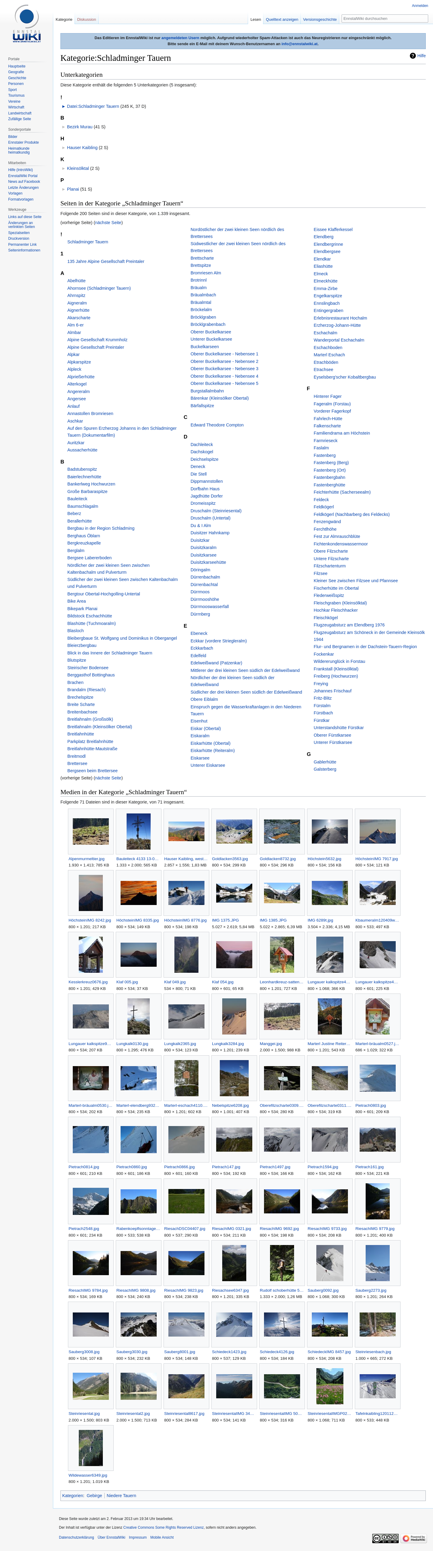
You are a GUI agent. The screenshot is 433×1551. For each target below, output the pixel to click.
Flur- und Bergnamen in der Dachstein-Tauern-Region (365, 646)
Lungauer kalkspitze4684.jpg (330, 982)
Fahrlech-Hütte (328, 418)
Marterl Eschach (329, 354)
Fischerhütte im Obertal (336, 588)
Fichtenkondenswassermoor (341, 543)
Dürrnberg (200, 614)
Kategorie (64, 19)
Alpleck (74, 369)
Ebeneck (199, 633)
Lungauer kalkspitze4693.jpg (377, 982)
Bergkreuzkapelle (84, 543)
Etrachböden (326, 362)
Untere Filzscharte (331, 558)
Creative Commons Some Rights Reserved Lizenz (163, 1527)
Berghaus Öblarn (83, 535)
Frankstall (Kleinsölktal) (336, 668)
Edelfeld (198, 655)
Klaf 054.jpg (222, 982)
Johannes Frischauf (333, 690)
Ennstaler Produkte (23, 142)
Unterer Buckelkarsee (211, 339)
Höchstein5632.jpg (324, 859)
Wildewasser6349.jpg (88, 1475)
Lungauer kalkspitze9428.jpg (91, 1043)
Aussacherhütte (82, 450)
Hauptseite (16, 66)
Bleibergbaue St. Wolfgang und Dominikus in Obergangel (122, 638)
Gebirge (94, 1495)
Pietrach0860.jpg (131, 1167)
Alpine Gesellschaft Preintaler (95, 347)
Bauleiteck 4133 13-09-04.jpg (138, 859)
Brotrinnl (199, 280)
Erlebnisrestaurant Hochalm (340, 318)
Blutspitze (76, 660)
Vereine (14, 101)
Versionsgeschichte (320, 19)
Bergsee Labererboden (89, 557)
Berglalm (75, 550)
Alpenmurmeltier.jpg (86, 859)
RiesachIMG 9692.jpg (279, 1228)
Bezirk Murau (80, 126)
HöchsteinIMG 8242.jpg (90, 920)
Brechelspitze (80, 697)
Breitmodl (76, 756)
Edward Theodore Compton (217, 425)
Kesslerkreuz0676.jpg (88, 982)
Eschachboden (328, 347)
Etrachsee (323, 369)
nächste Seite (108, 222)
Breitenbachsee (82, 712)
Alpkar (73, 354)
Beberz (74, 513)
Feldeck (321, 499)
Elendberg (323, 236)
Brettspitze (201, 265)
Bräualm (199, 287)
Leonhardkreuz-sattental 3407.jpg (282, 982)
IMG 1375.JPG (225, 920)
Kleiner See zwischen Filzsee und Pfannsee (356, 580)
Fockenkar (324, 654)
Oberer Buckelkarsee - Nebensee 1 (225, 353)
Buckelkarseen (205, 346)
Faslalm (321, 447)
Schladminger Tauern (87, 241)
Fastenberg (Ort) (329, 470)
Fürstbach (323, 712)
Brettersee (77, 763)
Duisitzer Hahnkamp (210, 532)
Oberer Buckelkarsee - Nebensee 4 (225, 376)
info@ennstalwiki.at (299, 44)
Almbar (74, 332)
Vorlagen (15, 193)
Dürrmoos (200, 591)
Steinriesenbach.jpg (373, 1352)
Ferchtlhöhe (325, 529)
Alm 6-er (75, 325)
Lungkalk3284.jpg (228, 1043)
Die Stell (199, 474)
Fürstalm (322, 705)
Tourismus (16, 95)
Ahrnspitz (76, 295)
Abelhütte (76, 280)
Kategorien (72, 1495)
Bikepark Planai (82, 608)
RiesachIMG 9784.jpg (88, 1290)
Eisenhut (199, 721)
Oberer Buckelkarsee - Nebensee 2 (225, 361)
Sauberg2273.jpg (370, 1290)
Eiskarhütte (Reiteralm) (213, 750)
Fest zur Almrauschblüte (337, 536)
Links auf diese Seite (24, 217)
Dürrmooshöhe (205, 599)
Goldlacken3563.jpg (230, 859)
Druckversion (18, 238)
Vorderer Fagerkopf (332, 411)
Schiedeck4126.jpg (277, 1352)
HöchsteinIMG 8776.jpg (185, 920)
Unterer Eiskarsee (208, 765)
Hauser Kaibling (82, 147)
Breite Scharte (81, 704)
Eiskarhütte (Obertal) (211, 743)
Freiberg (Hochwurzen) (336, 676)
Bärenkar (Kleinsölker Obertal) (220, 398)
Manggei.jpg (271, 1043)
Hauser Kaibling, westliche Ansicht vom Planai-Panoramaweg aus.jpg (186, 859)
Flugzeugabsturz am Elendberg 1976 (349, 625)
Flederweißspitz (329, 595)
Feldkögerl (324, 506)
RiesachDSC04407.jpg (184, 1228)
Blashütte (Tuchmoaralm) (91, 623)
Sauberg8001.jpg (179, 1352)
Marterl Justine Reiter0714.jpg (330, 1043)
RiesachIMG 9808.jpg (135, 1290)
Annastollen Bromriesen (90, 413)
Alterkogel (77, 384)
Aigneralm (77, 303)
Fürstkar (322, 720)
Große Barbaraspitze (87, 491)
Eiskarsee (200, 758)
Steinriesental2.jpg (133, 1413)
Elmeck (321, 273)
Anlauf (73, 406)
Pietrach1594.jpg (323, 1167)
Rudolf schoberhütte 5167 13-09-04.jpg (282, 1290)
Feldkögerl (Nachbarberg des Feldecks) (352, 514)
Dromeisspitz (203, 503)
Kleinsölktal (78, 168)
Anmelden (420, 6)
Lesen (255, 19)
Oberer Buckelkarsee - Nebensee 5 (225, 383)
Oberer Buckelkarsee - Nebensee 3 (225, 368)
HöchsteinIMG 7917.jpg (376, 859)
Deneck (198, 466)
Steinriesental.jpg (84, 1413)
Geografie (16, 72)
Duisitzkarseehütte (208, 562)
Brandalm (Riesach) (86, 689)
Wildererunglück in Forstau (339, 661)
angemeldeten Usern (180, 38)
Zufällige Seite (19, 119)
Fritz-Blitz (323, 698)
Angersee (76, 398)
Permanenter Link (22, 244)
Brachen (75, 682)
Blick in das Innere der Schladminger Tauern (109, 653)
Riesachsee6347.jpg (230, 1290)
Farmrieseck (325, 440)
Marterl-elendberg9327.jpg (138, 1105)
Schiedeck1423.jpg (229, 1352)
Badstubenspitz (82, 469)
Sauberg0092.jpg (323, 1290)
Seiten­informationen (24, 250)
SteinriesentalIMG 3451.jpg (234, 1413)
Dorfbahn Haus (205, 488)
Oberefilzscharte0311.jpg (330, 1105)
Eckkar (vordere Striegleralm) (219, 640)
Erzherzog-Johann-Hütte (337, 325)
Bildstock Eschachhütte (89, 615)
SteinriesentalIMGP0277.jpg (330, 1413)
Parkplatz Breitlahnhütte (90, 741)
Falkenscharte (327, 425)
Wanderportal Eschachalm (339, 340)
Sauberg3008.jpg (84, 1352)
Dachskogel (202, 451)
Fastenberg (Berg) (331, 462)
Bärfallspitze (202, 405)
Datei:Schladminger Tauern (93, 106)
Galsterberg (325, 769)
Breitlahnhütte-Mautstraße (92, 748)
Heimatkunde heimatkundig (18, 150)
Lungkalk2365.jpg (180, 1043)
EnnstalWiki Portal (22, 176)
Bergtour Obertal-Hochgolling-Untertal (103, 593)
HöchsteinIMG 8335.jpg (137, 920)
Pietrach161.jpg (369, 1167)
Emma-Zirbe (325, 288)
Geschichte (17, 78)
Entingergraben (328, 310)
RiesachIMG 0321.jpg (231, 1228)
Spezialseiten (18, 233)
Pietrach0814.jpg (84, 1167)
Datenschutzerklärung (76, 1537)
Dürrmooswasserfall (210, 606)
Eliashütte (323, 266)
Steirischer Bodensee (88, 667)
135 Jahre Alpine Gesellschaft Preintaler (105, 261)
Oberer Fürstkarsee (332, 735)
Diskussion (86, 19)
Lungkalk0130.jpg (132, 1043)
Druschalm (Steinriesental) (216, 510)
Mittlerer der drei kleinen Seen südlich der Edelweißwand (245, 670)
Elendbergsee (327, 251)
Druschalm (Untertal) (211, 518)
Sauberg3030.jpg (131, 1352)
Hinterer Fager (328, 396)
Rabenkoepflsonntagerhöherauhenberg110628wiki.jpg (138, 1228)
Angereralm (78, 391)
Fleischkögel (326, 617)
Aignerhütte (78, 310)
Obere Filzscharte (331, 551)
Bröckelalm (201, 309)
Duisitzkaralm (203, 547)
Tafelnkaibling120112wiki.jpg (377, 1413)
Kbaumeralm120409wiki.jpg (377, 920)
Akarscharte (79, 317)
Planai (73, 189)
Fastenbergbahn (329, 477)
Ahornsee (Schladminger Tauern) (99, 288)
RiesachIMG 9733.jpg (327, 1228)
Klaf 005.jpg (127, 982)
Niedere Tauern (121, 1495)
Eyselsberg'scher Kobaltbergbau (345, 377)
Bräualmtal (201, 302)
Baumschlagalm (82, 506)
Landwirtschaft (19, 113)
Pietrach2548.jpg (84, 1228)
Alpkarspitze (79, 362)
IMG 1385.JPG (273, 920)
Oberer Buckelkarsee (211, 331)
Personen (15, 84)
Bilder (12, 137)
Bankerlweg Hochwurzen (91, 484)
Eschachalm (325, 332)
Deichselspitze (205, 459)
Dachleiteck (202, 444)
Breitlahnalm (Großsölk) (90, 719)
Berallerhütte (79, 521)
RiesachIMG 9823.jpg (183, 1290)
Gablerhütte (325, 762)
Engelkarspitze (328, 295)
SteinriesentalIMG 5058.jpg (282, 1413)
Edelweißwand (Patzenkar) (216, 662)
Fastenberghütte (329, 484)
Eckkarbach (202, 648)
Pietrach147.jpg (226, 1167)
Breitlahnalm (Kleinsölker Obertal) (99, 726)
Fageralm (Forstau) (332, 403)
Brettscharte (202, 258)
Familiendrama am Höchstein (342, 433)
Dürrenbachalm (205, 577)
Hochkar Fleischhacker (336, 610)
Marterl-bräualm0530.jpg (91, 1105)
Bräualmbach (203, 294)
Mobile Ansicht (162, 1537)
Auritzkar (75, 442)
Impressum (138, 1537)
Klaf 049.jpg (175, 982)
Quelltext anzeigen (282, 19)
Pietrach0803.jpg (370, 1105)
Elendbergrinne (328, 244)
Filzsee (320, 573)
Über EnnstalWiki (111, 1537)
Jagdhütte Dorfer (207, 496)
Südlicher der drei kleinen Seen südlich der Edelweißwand (246, 692)
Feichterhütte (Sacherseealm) (342, 492)
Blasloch (75, 630)
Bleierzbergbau (82, 645)
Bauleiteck (77, 498)
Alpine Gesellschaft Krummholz (97, 339)
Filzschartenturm (329, 565)
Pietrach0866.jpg (179, 1167)
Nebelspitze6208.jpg (230, 1105)
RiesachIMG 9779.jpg (375, 1228)
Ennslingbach (326, 303)
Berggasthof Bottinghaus (91, 675)
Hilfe (421, 55)
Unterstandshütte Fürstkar (339, 727)
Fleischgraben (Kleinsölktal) (340, 603)
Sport (12, 90)
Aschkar (75, 421)
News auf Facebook (24, 181)
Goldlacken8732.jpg (278, 859)
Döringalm (200, 569)
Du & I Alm (201, 525)
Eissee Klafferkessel (333, 229)
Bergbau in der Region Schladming (100, 528)
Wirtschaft (16, 107)
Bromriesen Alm (206, 272)
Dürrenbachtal (204, 584)
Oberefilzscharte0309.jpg (282, 1105)
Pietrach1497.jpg (275, 1167)
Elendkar (322, 259)
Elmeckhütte (325, 281)
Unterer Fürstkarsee (333, 742)
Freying (321, 683)
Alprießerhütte (80, 376)
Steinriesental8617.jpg (184, 1413)
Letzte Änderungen (23, 188)
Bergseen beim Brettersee (92, 770)
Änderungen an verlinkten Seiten (21, 225)
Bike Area (76, 601)
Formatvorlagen (20, 199)
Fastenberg (325, 455)
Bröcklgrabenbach (208, 324)
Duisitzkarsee (203, 555)
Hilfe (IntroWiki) (20, 170)
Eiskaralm (200, 735)
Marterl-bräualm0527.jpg (377, 1043)
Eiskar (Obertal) (206, 728)
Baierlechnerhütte (84, 476)
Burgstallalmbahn (207, 391)
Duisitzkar (200, 540)
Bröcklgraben (203, 317)
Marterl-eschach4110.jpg (186, 1105)
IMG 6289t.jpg (320, 920)
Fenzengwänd (327, 521)
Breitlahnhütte (80, 734)
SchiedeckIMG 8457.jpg (329, 1352)
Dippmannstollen (207, 481)
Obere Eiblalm (204, 699)
